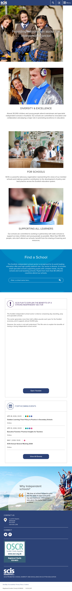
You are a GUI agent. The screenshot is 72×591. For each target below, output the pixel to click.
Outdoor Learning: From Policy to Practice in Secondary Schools (30, 420)
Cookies (26, 584)
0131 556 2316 (13, 524)
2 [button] (36, 57)
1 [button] (33, 57)
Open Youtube (35, 391)
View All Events (36, 456)
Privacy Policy (19, 584)
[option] (36, 34)
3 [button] (38, 57)
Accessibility (11, 584)
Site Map (5, 584)
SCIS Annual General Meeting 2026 (20, 444)
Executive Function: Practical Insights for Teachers (25, 432)
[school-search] (37, 280)
